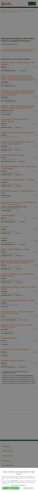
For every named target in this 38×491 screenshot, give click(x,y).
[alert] (19, 245)
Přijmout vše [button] (10, 488)
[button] (19, 485)
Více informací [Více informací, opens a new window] (4, 484)
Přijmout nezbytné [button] (28, 488)
